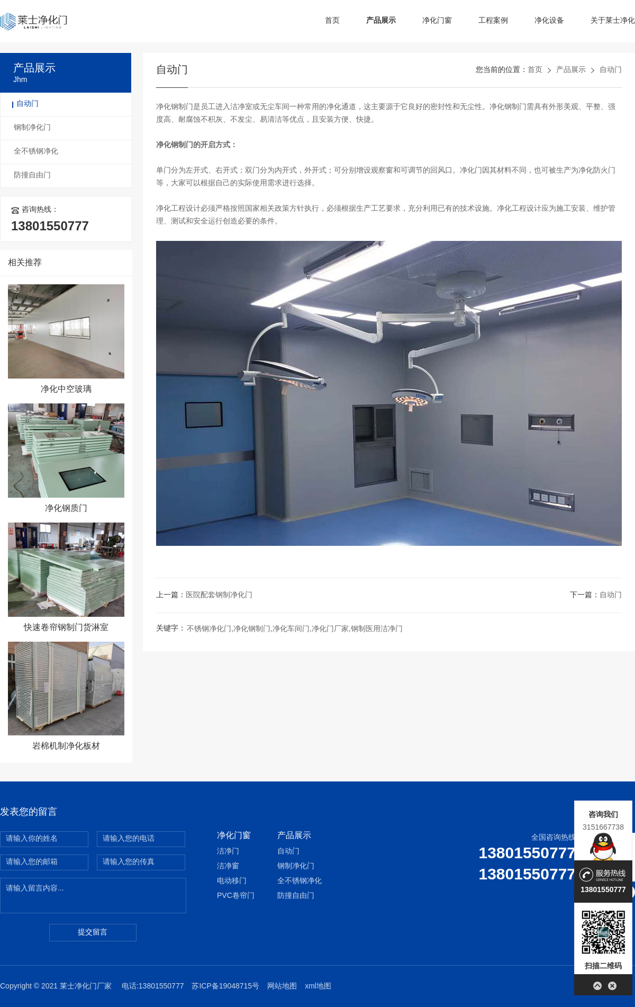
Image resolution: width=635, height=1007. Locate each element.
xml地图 (318, 987)
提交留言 (92, 933)
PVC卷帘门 (236, 896)
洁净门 (228, 852)
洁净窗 (228, 866)
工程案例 (493, 21)
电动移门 (232, 881)
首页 (332, 21)
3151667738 (603, 827)
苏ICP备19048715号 (225, 987)
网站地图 (282, 987)
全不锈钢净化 (36, 152)
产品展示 (381, 21)
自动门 (27, 104)
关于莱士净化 (613, 21)
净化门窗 (437, 21)
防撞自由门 (32, 175)
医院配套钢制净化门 (219, 595)
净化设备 (549, 21)
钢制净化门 (32, 128)
